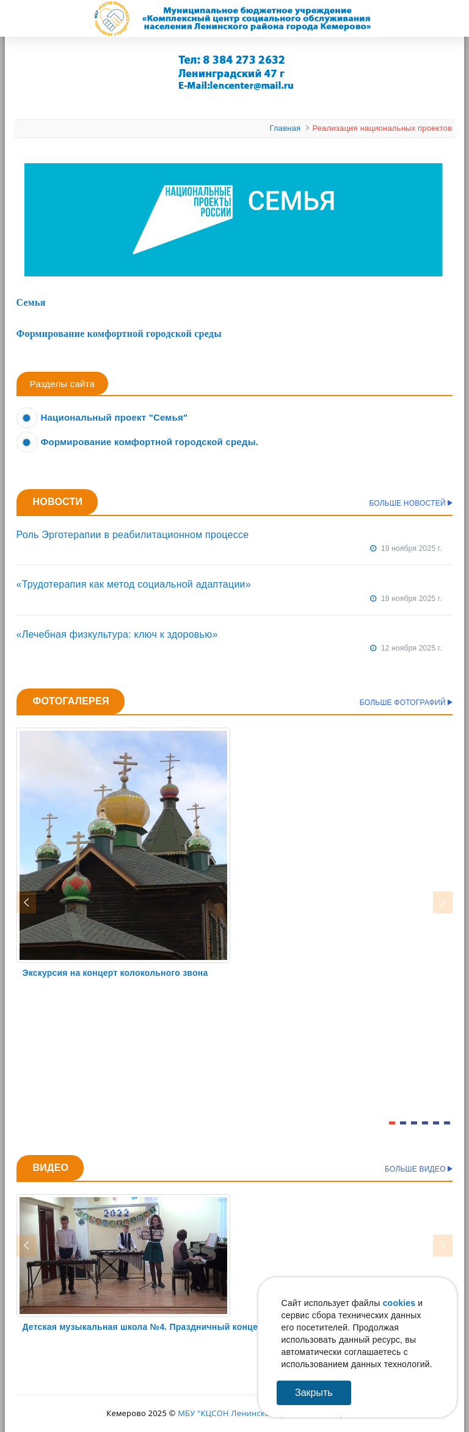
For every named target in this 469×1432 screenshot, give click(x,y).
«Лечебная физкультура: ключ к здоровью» (117, 634)
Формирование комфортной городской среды (119, 333)
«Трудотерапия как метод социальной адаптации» (133, 584)
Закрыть (314, 1392)
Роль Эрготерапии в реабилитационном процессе (132, 535)
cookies (399, 1303)
